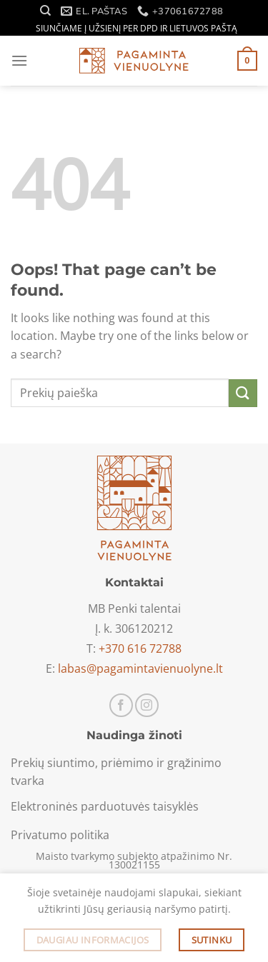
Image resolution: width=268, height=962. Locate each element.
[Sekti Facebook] (121, 705)
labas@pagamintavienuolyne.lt (140, 668)
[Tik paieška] (45, 11)
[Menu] (19, 60)
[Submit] (243, 393)
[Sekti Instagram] (147, 705)
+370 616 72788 (140, 648)
